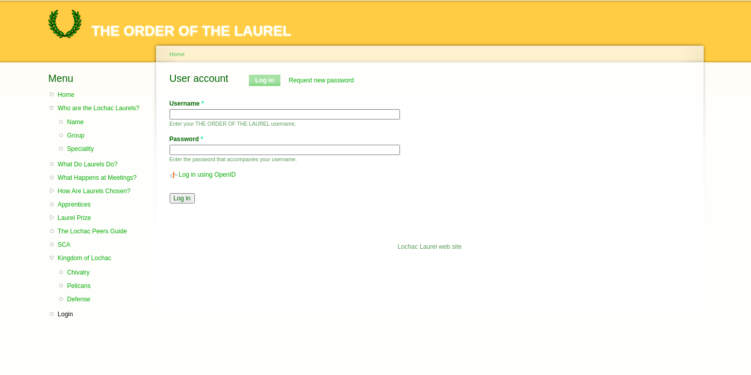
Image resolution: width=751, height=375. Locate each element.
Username (187, 103)
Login (65, 314)
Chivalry (78, 272)
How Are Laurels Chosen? (94, 191)
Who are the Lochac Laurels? (99, 108)
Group (76, 135)
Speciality (80, 148)
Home (66, 94)
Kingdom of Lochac (84, 258)
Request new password (321, 80)
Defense (78, 299)
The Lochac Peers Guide (92, 231)
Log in (267, 80)
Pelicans (79, 285)
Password (187, 139)
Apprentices (74, 204)
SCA (64, 244)
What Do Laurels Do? (88, 164)
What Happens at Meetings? (97, 177)
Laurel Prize (74, 217)
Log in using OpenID (207, 174)
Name (75, 122)
